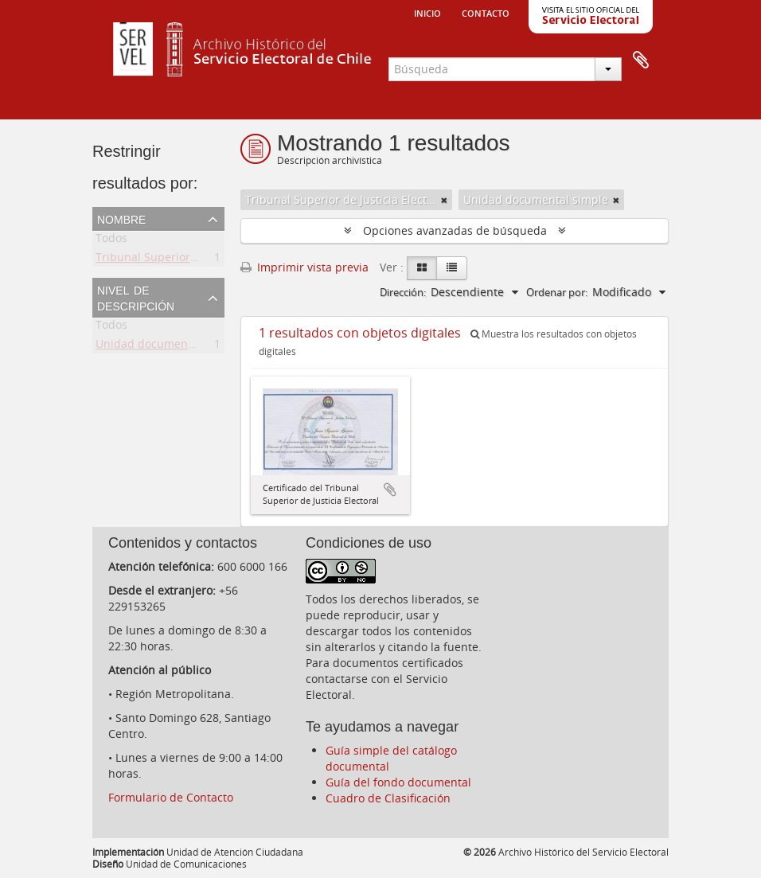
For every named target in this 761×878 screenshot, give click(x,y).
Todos (111, 240)
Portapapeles (641, 60)
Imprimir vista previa (304, 267)
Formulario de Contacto (170, 797)
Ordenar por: (556, 292)
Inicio (427, 12)
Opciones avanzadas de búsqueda (455, 230)
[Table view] (451, 268)
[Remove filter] (444, 200)
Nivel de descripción (135, 297)
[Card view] (422, 268)
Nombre (121, 218)
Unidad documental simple (168, 346)
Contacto (485, 12)
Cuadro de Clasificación (388, 798)
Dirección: (403, 292)
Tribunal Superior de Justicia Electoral (197, 259)
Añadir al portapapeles (390, 490)
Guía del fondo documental (398, 782)
